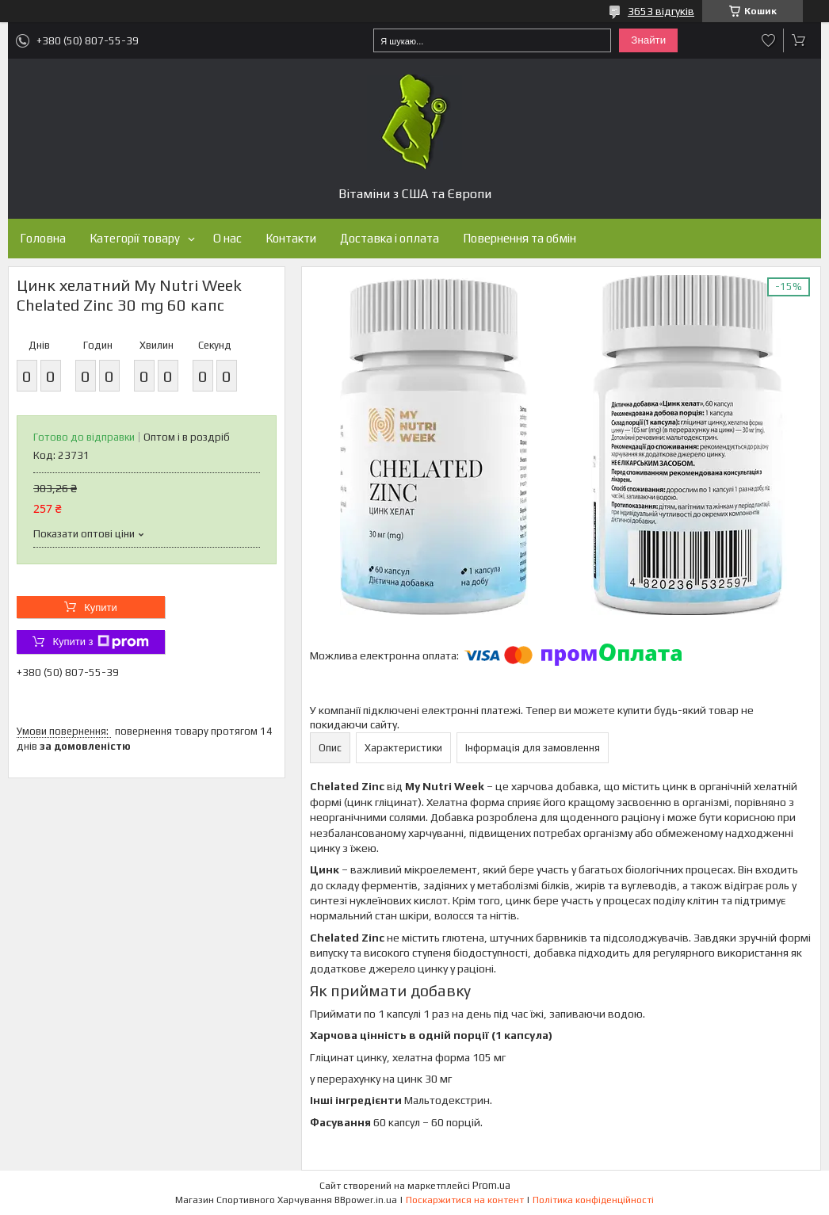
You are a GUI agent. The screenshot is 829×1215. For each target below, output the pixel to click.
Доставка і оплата (389, 238)
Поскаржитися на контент (465, 1199)
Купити (100, 607)
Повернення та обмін (519, 238)
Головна (43, 238)
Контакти (291, 238)
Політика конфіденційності (593, 1199)
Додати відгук (769, 40)
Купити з (100, 642)
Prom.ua (491, 1185)
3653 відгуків (661, 11)
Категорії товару (135, 238)
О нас (227, 238)
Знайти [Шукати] (648, 40)
